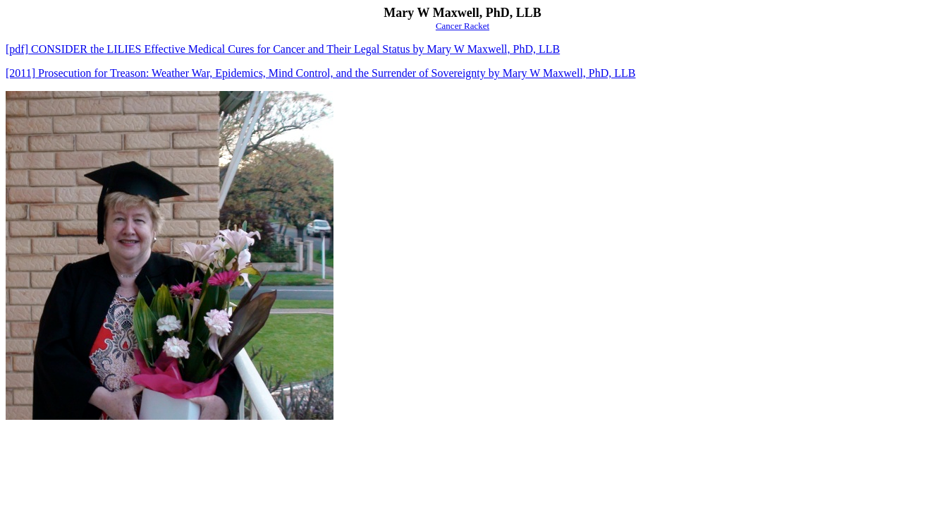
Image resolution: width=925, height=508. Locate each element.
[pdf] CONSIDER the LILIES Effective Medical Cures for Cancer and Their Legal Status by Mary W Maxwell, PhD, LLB (283, 49)
